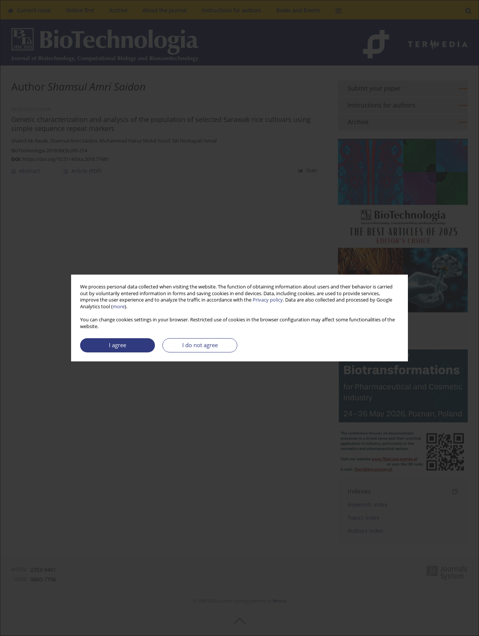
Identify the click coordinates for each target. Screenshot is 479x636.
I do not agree (200, 345)
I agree (117, 345)
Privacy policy (268, 300)
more (119, 306)
